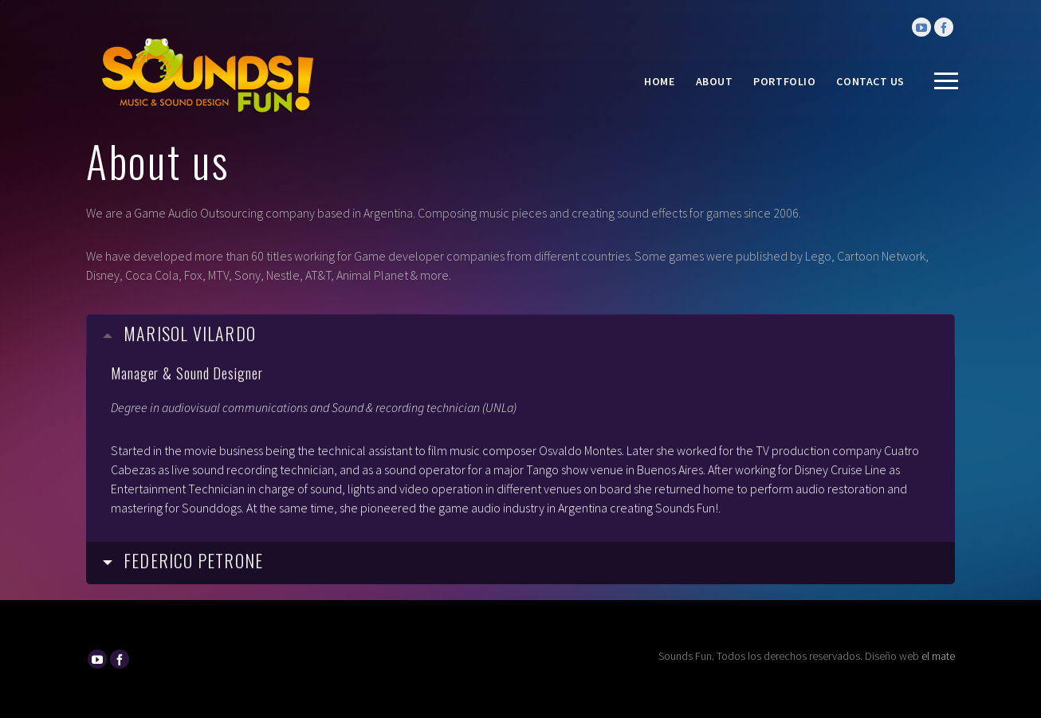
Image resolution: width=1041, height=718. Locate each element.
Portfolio (784, 81)
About (714, 81)
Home (659, 81)
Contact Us (870, 81)
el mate (938, 656)
